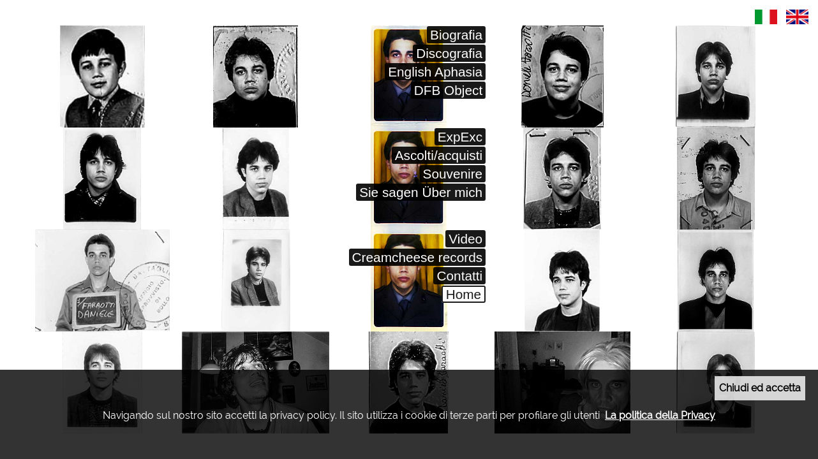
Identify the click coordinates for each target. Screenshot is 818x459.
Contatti (459, 275)
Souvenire (453, 173)
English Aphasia (435, 71)
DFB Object (448, 90)
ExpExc (460, 136)
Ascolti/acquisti (439, 155)
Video (465, 238)
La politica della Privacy (660, 415)
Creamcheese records (417, 257)
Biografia (456, 34)
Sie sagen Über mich (420, 192)
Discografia (449, 53)
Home (463, 294)
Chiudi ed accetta (760, 388)
